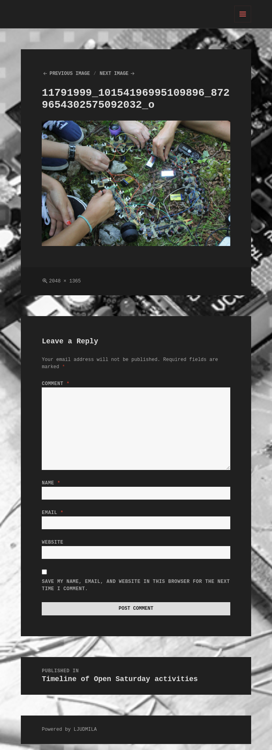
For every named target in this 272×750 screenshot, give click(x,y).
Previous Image (69, 73)
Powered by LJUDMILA (69, 735)
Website (52, 545)
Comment (55, 383)
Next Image (113, 73)
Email (52, 514)
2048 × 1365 (65, 281)
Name (51, 483)
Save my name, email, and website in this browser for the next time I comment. (135, 590)
